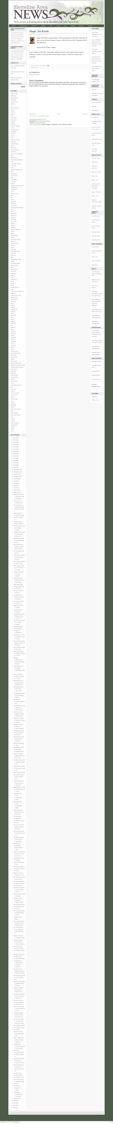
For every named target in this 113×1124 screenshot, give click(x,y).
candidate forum (15, 130)
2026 (14, 438)
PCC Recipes (17, 1085)
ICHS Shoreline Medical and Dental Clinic (96, 273)
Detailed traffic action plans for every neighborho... (19, 739)
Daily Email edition (35, 124)
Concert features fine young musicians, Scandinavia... (19, 783)
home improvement (15, 239)
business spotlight (15, 125)
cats (12, 137)
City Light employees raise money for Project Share (19, 839)
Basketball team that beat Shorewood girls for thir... (19, 732)
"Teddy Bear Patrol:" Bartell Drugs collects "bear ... (19, 689)
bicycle (12, 114)
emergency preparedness (17, 185)
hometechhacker (15, 243)
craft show (13, 165)
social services (14, 377)
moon (12, 277)
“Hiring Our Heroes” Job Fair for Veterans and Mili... (19, 726)
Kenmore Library (96, 216)
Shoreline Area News (43, 121)
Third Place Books (96, 240)
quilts (12, 329)
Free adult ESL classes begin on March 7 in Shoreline (19, 643)
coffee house (14, 157)
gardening (13, 217)
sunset (12, 397)
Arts (51, 25)
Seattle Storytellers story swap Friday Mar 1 (19, 1033)
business (13, 123)
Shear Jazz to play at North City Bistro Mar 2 (19, 776)
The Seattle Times (96, 379)
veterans (13, 419)
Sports (73, 25)
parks (12, 303)
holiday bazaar (14, 235)
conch (12, 161)
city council (13, 147)
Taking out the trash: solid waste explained (19, 574)
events (12, 191)
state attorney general (16, 385)
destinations (14, 173)
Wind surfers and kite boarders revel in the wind (19, 833)
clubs (12, 155)
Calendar (94, 89)
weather (13, 421)
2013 (14, 467)
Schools (81, 25)
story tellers (14, 389)
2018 (14, 456)
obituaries (13, 293)
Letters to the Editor (96, 102)
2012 (14, 1100)
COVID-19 (13, 96)
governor (13, 223)
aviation (13, 112)
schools (13, 359)
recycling (13, 339)
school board (14, 357)
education (13, 181)
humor (12, 247)
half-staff (13, 225)
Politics (43, 25)
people (12, 305)
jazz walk (13, 255)
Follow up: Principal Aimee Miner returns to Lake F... (19, 720)
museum (13, 283)
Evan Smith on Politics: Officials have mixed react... (19, 768)
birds (12, 115)
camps (12, 127)
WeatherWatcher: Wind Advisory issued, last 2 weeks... (19, 789)
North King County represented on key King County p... (19, 580)
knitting (12, 261)
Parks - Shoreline (96, 260)
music (12, 285)
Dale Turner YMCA (96, 172)
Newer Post (32, 113)
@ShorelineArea (40, 123)
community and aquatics (17, 159)
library (12, 267)
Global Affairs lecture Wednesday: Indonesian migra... (19, 749)
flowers (12, 199)
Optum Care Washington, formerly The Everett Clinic (97, 293)
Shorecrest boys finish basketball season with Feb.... (19, 912)
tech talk (13, 403)
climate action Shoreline (17, 153)
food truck (13, 203)
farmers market (14, 193)
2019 (14, 453)
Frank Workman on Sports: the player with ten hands (19, 546)
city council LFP (15, 149)
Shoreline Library (96, 236)
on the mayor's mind (16, 295)
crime (12, 167)
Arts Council (95, 162)
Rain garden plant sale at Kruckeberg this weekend (19, 695)
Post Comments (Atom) (43, 116)
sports (12, 383)
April (15, 487)
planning (13, 307)
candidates (13, 131)
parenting (13, 301)
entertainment (14, 187)
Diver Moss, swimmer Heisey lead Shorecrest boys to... (19, 1060)
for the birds (14, 205)
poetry (12, 313)
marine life (13, 271)
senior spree (14, 361)
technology (13, 405)
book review (14, 120)
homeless (13, 241)
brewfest (13, 122)
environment (14, 189)
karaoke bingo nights (16, 259)
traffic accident (14, 413)
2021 (14, 449)
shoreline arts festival (16, 363)
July (15, 481)
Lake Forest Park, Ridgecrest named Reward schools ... (19, 714)
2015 (14, 462)
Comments (96, 400)
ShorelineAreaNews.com (37, 119)
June (15, 483)
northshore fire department (17, 291)
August (16, 478)
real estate (13, 333)
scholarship (13, 355)
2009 (14, 1107)
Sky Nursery (95, 264)
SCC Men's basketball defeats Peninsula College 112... (19, 996)
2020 (14, 451)
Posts (95, 396)
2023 (14, 444)
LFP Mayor (13, 100)
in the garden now (15, 251)
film (12, 195)
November (16, 472)
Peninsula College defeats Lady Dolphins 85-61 (18, 990)
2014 (14, 465)
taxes (12, 401)
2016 (14, 460)
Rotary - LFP (95, 180)
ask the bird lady (15, 108)
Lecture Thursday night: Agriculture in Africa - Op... (19, 755)
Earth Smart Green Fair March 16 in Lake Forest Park (19, 854)
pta (11, 325)
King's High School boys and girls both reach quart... (19, 586)
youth (12, 431)
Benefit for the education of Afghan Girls (19, 701)
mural (12, 281)
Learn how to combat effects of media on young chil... (19, 827)
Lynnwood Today (96, 371)
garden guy (13, 215)
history (12, 233)
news (12, 289)
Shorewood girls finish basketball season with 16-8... (19, 906)
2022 (14, 447)
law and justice (14, 265)
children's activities (15, 139)
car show (13, 133)
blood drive (13, 118)
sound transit (14, 381)
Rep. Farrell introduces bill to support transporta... (19, 622)
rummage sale (14, 351)
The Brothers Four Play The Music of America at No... (19, 707)
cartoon (12, 135)
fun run (12, 211)
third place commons (16, 409)
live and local (14, 269)
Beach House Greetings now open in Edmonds (97, 34)
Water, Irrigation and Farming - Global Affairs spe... (19, 1040)
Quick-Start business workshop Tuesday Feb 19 (19, 1081)
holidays (13, 237)
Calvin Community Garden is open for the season (19, 676)
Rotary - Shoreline (96, 192)
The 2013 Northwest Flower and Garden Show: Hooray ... (19, 883)
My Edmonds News (96, 361)
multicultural (14, 279)
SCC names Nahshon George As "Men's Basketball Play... (19, 923)
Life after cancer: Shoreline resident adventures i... (19, 597)
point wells (13, 315)
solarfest (13, 379)
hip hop (12, 231)
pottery (12, 321)
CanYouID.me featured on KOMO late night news (19, 762)
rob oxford (13, 345)
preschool (13, 323)
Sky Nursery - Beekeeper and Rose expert (18, 1094)
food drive (13, 201)
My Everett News (96, 375)
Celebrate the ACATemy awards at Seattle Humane (19, 1046)
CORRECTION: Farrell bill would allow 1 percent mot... (19, 534)
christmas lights (14, 143)
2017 (14, 458)
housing (13, 245)
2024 (14, 442)
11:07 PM (43, 65)
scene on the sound (15, 353)
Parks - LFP (95, 257)
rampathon (13, 331)
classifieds (13, 151)
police (12, 317)
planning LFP (14, 309)
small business (14, 375)
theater (12, 407)
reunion (12, 343)
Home (13, 25)
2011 (14, 1103)
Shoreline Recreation (97, 139)
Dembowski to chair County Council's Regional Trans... (18, 682)
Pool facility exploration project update (96, 51)
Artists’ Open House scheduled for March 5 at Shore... (19, 653)
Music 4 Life (95, 176)
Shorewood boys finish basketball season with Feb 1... (19, 983)
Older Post (84, 113)
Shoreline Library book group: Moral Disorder (19, 528)
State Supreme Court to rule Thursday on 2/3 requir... (19, 567)
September (17, 476)
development (14, 175)
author (12, 110)
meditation (13, 273)
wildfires (13, 427)
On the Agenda (17, 816)
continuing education (16, 163)
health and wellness (16, 229)
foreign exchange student (17, 207)
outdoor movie (14, 297)
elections (13, 183)
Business (34, 25)
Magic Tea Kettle (39, 31)
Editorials (94, 106)
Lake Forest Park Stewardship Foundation (96, 186)
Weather (90, 25)
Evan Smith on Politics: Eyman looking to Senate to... (19, 557)
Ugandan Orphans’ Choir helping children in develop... (19, 942)
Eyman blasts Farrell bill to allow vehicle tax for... (19, 540)
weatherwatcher (15, 423)
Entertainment (23, 25)
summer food (14, 395)
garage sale (14, 213)
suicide (12, 391)
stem (12, 387)
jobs (12, 257)
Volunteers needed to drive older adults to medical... (19, 868)
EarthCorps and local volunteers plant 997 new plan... (19, 1008)
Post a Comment (34, 74)
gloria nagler (14, 221)
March (15, 490)
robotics (13, 347)
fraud (12, 209)
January (16, 1098)
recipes (12, 335)
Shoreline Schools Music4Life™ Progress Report (18, 900)
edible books (14, 179)
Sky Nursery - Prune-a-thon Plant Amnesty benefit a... (19, 636)
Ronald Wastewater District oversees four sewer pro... (18, 1015)
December (16, 469)
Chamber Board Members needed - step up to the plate (19, 971)
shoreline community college (18, 365)
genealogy (13, 219)
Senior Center (14, 102)
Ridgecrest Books (96, 232)
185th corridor (14, 94)
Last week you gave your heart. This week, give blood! (19, 1021)
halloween (13, 227)
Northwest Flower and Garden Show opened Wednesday (19, 956)
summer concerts (15, 393)
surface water (14, 399)
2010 (14, 1105)
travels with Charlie (15, 415)
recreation (13, 337)
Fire (66, 25)
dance (12, 171)
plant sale (13, 311)
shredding (13, 371)
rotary (12, 349)
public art (13, 327)
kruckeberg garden (15, 263)
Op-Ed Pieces (95, 110)
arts (12, 106)
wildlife (12, 429)
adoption (13, 104)
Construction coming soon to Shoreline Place (97, 68)
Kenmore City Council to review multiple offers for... (19, 889)
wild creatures (14, 425)
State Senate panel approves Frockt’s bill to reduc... (19, 812)
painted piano (14, 299)
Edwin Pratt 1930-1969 (19, 772)
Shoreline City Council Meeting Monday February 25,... (19, 616)
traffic (12, 411)
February (16, 492)
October (16, 474)
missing (13, 275)
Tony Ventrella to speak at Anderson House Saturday (19, 1027)
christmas (13, 141)
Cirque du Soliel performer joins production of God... (19, 1075)
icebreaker (13, 249)
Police (58, 25)
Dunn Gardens (14, 98)
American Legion (96, 158)
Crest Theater (95, 117)
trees (12, 417)
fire (11, 197)
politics (12, 319)
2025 (14, 440)
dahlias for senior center (17, 169)
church (12, 145)
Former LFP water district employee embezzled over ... (19, 1002)
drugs (12, 177)
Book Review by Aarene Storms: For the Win (19, 820)
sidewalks (13, 373)
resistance (13, 341)
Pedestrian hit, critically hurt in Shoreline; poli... (19, 977)
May (15, 485)
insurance (13, 253)
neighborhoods (14, 287)
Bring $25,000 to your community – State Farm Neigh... (19, 496)
